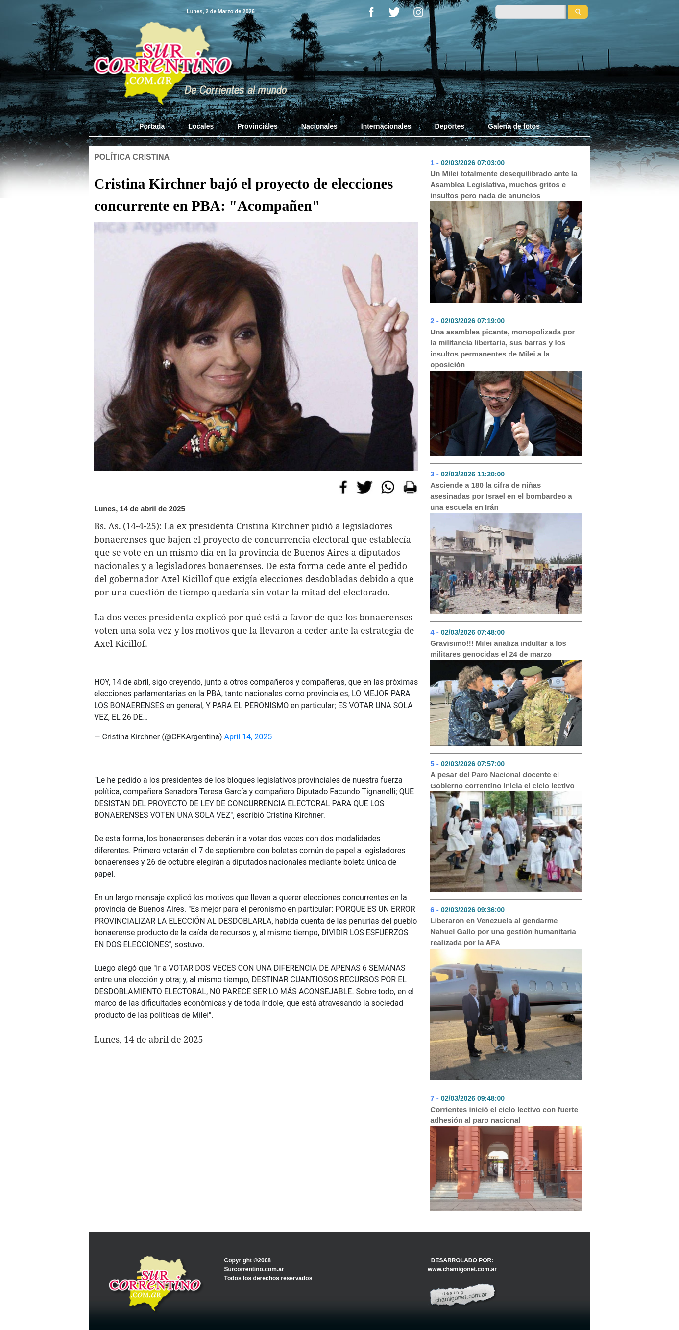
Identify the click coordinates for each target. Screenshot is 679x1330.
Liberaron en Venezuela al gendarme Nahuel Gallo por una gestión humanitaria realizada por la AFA (503, 931)
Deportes (449, 126)
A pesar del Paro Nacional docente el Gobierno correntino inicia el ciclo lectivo (502, 780)
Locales (201, 126)
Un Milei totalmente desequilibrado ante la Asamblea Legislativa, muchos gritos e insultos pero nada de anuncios (503, 184)
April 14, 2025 (248, 736)
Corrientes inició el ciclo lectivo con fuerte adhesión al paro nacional (504, 1115)
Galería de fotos (514, 126)
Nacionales (319, 126)
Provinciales (257, 126)
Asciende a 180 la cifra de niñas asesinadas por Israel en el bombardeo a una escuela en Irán (501, 496)
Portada (157, 125)
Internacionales (386, 126)
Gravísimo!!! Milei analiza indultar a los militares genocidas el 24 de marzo (498, 649)
